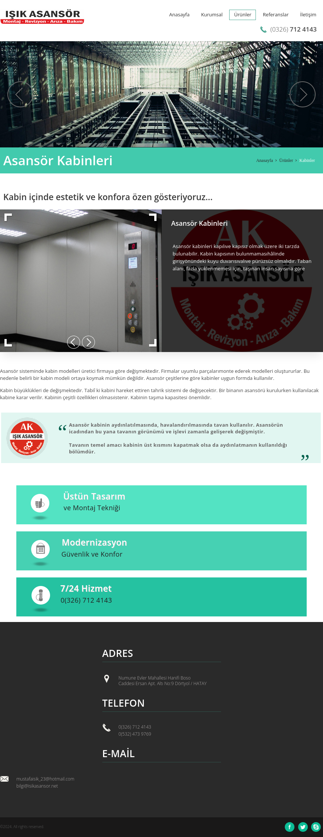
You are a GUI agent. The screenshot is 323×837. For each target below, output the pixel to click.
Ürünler (242, 14)
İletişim (308, 14)
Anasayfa (179, 14)
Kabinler (307, 160)
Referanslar (276, 14)
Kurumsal (212, 14)
